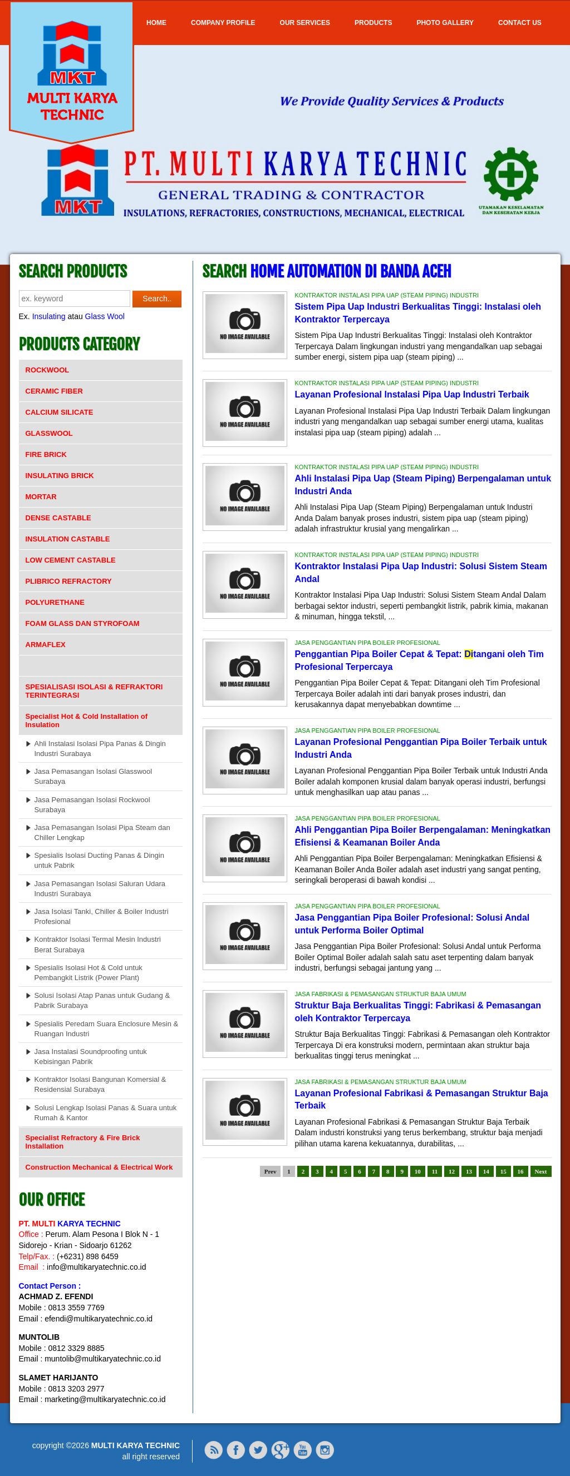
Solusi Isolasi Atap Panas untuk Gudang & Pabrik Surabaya (102, 1000)
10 (418, 1171)
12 (452, 1171)
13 (469, 1171)
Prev (270, 1171)
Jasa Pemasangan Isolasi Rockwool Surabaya (92, 805)
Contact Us (520, 23)
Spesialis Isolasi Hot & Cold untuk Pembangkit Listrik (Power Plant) (88, 972)
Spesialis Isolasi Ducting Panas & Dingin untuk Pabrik (99, 860)
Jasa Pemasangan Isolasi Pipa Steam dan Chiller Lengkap (102, 832)
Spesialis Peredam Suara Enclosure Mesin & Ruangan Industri (107, 1029)
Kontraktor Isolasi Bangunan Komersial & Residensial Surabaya (100, 1084)
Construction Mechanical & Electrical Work (99, 1167)
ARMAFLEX (46, 644)
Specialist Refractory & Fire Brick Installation (83, 1142)
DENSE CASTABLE (58, 518)
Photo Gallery (445, 23)
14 (486, 1171)
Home (156, 23)
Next (541, 1171)
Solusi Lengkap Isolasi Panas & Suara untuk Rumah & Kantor (106, 1113)
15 (503, 1171)
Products (373, 23)
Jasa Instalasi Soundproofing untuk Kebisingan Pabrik (91, 1056)
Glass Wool (105, 316)
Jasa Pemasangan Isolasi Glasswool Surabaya (94, 776)
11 (435, 1171)
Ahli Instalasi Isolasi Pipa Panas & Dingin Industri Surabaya (100, 748)
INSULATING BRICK (60, 475)
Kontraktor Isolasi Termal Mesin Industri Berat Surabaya (98, 944)
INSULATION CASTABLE (68, 539)
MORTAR (41, 497)
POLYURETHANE (55, 602)
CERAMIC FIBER (54, 391)
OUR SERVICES (305, 23)
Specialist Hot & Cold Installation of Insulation (87, 720)
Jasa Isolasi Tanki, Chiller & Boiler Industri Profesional (102, 916)
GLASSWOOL (49, 433)
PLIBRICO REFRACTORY (69, 581)
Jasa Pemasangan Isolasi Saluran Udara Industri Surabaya (100, 888)
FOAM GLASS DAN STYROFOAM (83, 623)
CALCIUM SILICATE (60, 412)
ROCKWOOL (48, 370)
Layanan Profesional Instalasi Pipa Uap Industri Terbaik (412, 394)
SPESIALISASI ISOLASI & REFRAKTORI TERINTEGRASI (94, 691)
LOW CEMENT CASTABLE (71, 560)
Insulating (49, 316)
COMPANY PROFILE (223, 23)
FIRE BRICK (46, 454)
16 (521, 1171)
